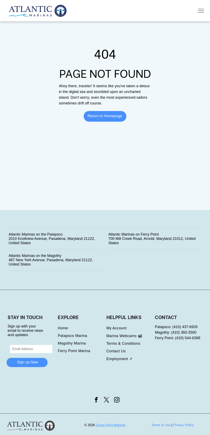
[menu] (201, 10)
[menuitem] (82, 328)
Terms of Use (160, 425)
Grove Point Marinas (111, 425)
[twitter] (107, 400)
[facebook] (96, 400)
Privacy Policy (183, 425)
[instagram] (117, 400)
